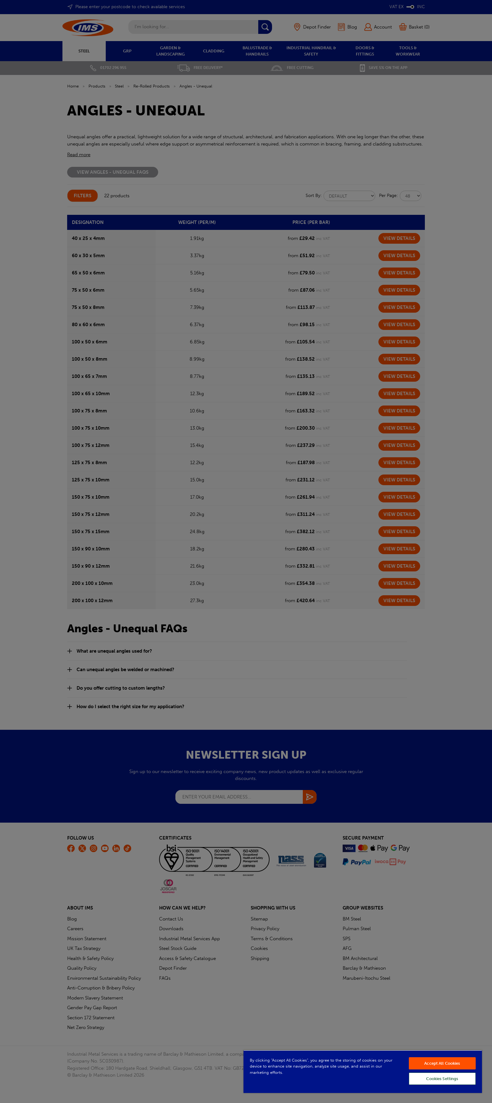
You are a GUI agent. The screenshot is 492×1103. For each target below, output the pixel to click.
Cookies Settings (442, 1078)
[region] (362, 1071)
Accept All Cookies (442, 1063)
